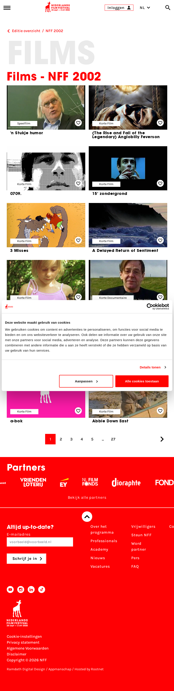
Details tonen (150, 367)
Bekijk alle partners (87, 497)
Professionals (103, 540)
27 (113, 439)
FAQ (135, 566)
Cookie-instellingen (24, 636)
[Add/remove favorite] (78, 122)
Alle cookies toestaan (142, 381)
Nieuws (97, 557)
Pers (135, 557)
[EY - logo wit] (68, 482)
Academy (99, 549)
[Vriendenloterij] (37, 482)
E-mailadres (40, 539)
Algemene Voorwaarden (28, 648)
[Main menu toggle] (6, 8)
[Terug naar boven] (87, 516)
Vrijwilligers (143, 526)
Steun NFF (141, 535)
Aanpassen (86, 381)
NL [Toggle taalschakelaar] (145, 7)
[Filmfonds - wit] (94, 482)
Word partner (138, 546)
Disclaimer (16, 654)
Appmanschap (59, 669)
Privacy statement (23, 642)
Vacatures (100, 566)
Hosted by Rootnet (89, 669)
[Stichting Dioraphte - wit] (130, 482)
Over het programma (102, 529)
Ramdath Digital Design (26, 669)
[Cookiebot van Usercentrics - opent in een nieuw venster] (150, 306)
